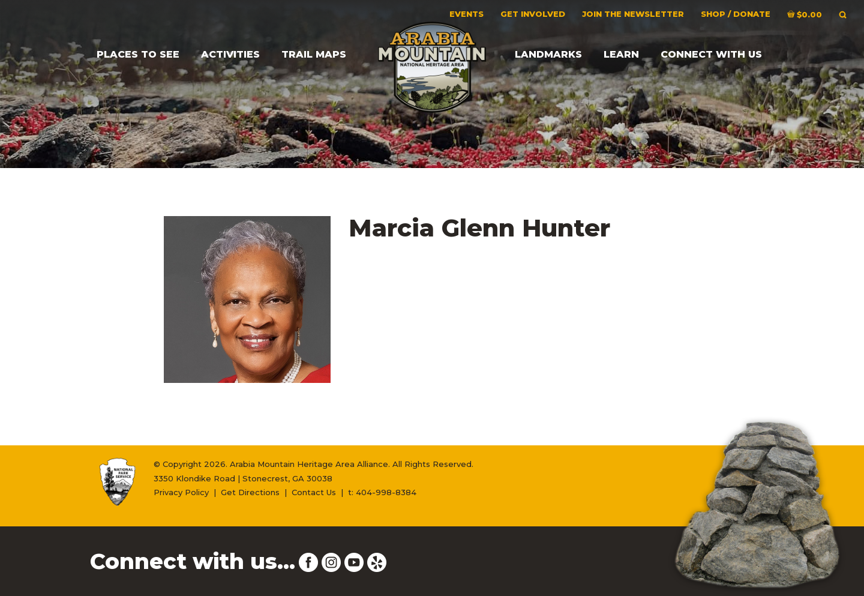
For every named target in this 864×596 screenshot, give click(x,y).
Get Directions (250, 492)
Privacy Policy (181, 492)
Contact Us (314, 492)
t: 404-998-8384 (382, 492)
